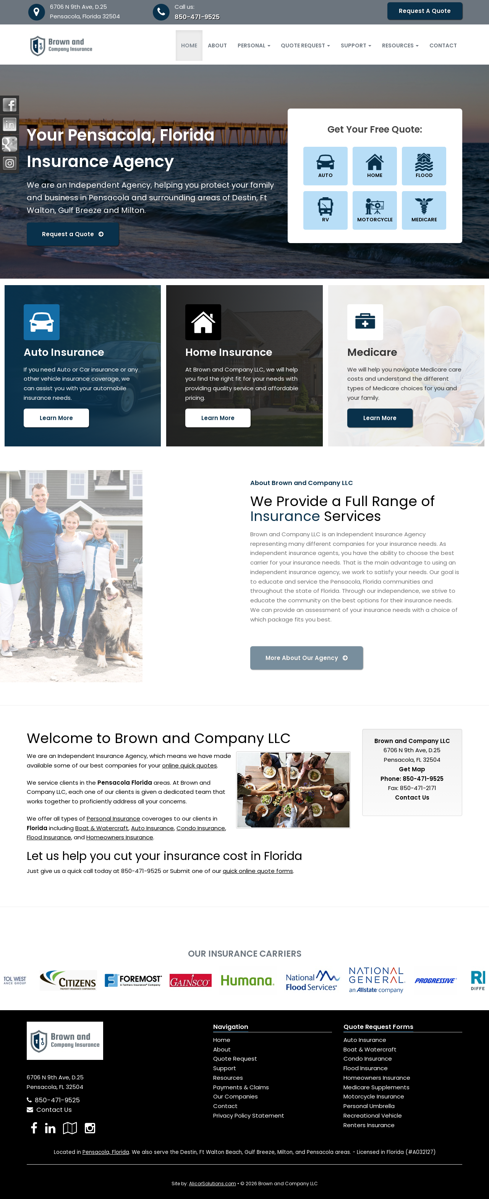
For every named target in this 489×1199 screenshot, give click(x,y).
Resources (228, 1078)
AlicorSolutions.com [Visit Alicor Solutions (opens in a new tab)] (212, 1183)
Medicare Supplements (376, 1087)
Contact (443, 45)
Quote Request (235, 1059)
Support (224, 1068)
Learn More (56, 418)
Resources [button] (400, 45)
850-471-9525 (197, 17)
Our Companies (235, 1096)
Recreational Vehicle (372, 1115)
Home (189, 45)
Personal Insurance (113, 818)
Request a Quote (73, 234)
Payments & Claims (241, 1087)
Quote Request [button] (305, 45)
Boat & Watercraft (101, 828)
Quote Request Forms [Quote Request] (378, 1026)
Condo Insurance (200, 828)
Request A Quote (425, 11)
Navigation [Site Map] (230, 1026)
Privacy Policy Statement (248, 1115)
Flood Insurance (49, 837)
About (217, 45)
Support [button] (356, 45)
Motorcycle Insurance (373, 1096)
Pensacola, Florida (106, 1152)
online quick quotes (189, 765)
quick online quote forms (258, 871)
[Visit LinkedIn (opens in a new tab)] (50, 1128)
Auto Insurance (152, 828)
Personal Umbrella (369, 1106)
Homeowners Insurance (119, 837)
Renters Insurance (369, 1125)
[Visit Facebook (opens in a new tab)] (34, 1128)
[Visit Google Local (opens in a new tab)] (70, 1128)
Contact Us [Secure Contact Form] (412, 797)
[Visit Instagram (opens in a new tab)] (90, 1128)
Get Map (412, 769)
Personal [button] (254, 45)
